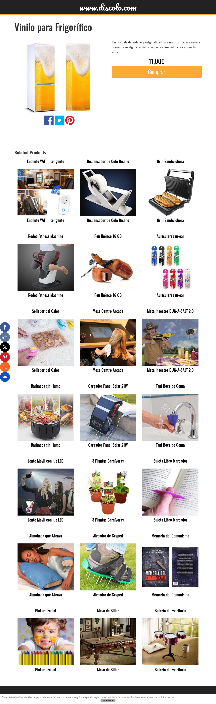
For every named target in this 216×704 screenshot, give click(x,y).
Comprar (156, 72)
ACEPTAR (108, 700)
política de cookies (119, 697)
